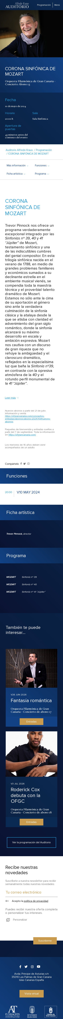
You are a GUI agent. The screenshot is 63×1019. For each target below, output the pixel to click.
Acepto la (26, 901)
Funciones (42, 165)
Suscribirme (45, 940)
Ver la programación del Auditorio (31, 842)
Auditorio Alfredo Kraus (19, 150)
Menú (57, 5)
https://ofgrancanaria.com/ (22, 434)
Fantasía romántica (31, 700)
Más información (17, 165)
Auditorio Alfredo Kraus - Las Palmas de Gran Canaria (17, 5)
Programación (44, 5)
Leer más (12, 397)
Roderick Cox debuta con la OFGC (25, 795)
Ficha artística (16, 173)
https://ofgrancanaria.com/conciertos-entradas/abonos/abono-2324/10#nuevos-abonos (27, 419)
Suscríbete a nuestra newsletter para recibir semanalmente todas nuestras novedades (30, 882)
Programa (42, 173)
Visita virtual (32, 993)
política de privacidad (36, 901)
